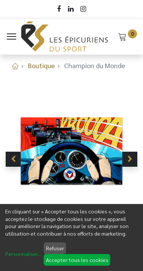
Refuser (55, 248)
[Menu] (11, 36)
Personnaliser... (23, 253)
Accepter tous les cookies (77, 259)
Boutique (41, 65)
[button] (13, 159)
